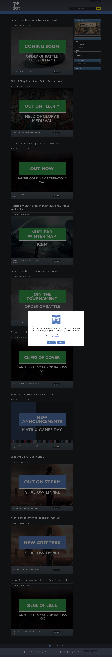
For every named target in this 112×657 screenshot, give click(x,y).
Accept (51, 342)
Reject (61, 342)
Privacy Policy (56, 337)
